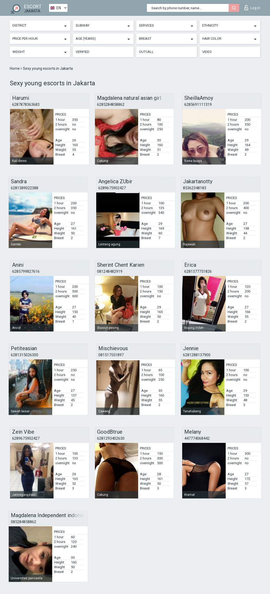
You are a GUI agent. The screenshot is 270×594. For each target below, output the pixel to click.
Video (207, 52)
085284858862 (23, 521)
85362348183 (194, 188)
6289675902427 (112, 188)
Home (15, 68)
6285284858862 (110, 104)
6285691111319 (198, 104)
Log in (252, 8)
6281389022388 (24, 188)
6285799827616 (26, 271)
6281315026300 (24, 355)
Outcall (146, 52)
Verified (82, 52)
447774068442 (197, 438)
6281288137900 (196, 355)
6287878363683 (26, 104)
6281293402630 (110, 438)
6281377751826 (198, 271)
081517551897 (111, 355)
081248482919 (109, 271)
